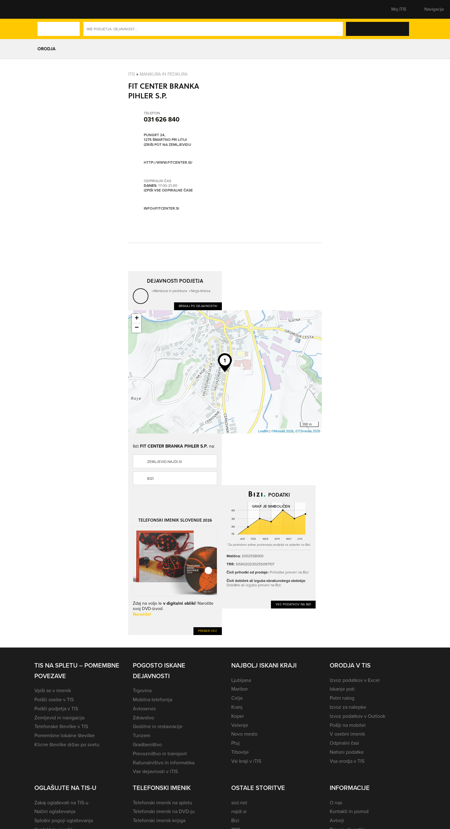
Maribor (239, 688)
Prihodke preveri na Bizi (289, 572)
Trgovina (142, 690)
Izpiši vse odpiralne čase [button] (168, 190)
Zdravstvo (143, 717)
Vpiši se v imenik (52, 690)
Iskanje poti (342, 688)
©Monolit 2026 (282, 431)
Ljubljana (241, 680)
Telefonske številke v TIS (61, 726)
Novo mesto (244, 733)
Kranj (236, 707)
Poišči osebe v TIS (54, 699)
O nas (336, 802)
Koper (237, 716)
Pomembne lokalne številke (64, 735)
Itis (131, 74)
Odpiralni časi (344, 743)
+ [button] (137, 318)
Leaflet (263, 431)
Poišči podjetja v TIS (56, 708)
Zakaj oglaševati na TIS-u (61, 802)
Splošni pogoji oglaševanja (63, 820)
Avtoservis (144, 708)
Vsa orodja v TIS (347, 761)
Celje (237, 698)
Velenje (239, 725)
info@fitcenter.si (161, 208)
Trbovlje (240, 752)
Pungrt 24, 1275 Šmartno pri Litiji (165, 137)
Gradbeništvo (147, 744)
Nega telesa (200, 290)
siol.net (239, 802)
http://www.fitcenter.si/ (168, 162)
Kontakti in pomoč (349, 811)
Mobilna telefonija (152, 699)
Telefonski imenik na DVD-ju (164, 811)
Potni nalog (342, 698)
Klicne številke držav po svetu (66, 744)
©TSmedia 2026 (307, 431)
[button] (45, 9)
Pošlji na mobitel (348, 725)
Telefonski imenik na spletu (162, 802)
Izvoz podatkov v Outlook (357, 716)
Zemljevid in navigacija (59, 717)
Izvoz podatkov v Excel (355, 680)
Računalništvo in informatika (163, 762)
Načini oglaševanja (54, 811)
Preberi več (207, 630)
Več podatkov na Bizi (293, 604)
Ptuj (235, 743)
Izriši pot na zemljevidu (167, 144)
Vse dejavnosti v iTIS (155, 771)
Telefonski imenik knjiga (159, 820)
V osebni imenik (347, 733)
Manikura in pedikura (164, 74)
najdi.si (239, 811)
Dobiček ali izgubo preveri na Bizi (254, 585)
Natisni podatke (347, 752)
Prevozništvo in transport (160, 753)
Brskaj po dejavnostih (198, 306)
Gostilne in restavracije (157, 726)
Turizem (141, 735)
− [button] (137, 328)
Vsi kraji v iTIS (246, 761)
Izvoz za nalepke (348, 707)
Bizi (150, 478)
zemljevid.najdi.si (164, 461)
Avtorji (337, 820)
